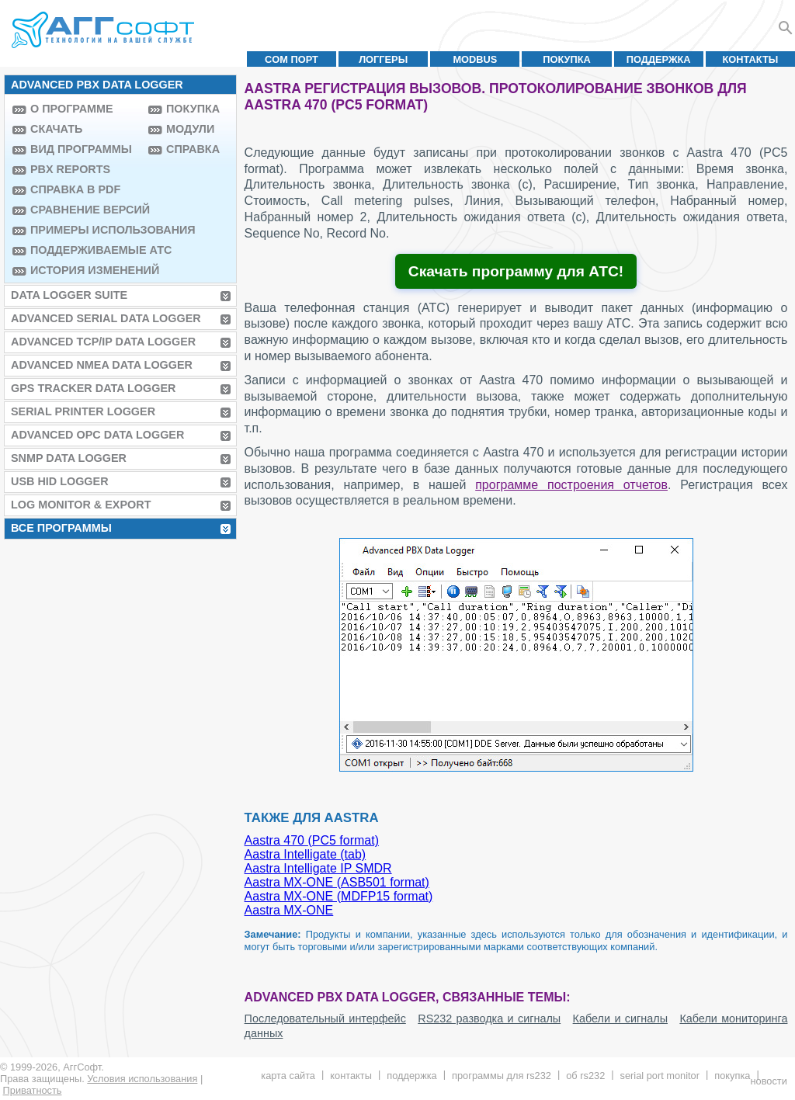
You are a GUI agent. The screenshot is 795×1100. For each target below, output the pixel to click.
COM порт (291, 59)
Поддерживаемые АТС (85, 250)
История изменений (85, 270)
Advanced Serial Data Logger (106, 318)
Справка (193, 149)
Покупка (567, 59)
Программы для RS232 (501, 1075)
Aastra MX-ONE (289, 910)
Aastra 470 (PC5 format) (312, 840)
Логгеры (383, 59)
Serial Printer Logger (83, 411)
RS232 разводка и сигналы (489, 1018)
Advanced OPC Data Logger (97, 435)
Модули (190, 129)
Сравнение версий (85, 209)
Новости (768, 1081)
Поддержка (659, 59)
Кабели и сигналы (620, 1018)
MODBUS (475, 59)
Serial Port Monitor (660, 1075)
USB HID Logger (60, 481)
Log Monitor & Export (81, 504)
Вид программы (81, 149)
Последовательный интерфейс (325, 1018)
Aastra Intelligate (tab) (305, 854)
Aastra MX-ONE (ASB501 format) (337, 882)
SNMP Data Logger (69, 458)
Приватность (32, 1090)
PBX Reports (70, 169)
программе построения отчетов (571, 484)
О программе (71, 108)
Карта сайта (288, 1075)
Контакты (751, 59)
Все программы (61, 528)
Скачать (56, 129)
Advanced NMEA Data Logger (102, 365)
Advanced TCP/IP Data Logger (103, 341)
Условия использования (142, 1078)
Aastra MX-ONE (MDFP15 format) (339, 896)
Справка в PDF (75, 189)
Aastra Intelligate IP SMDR (318, 868)
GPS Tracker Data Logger (93, 388)
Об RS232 (585, 1075)
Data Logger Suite (69, 295)
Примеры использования (85, 230)
